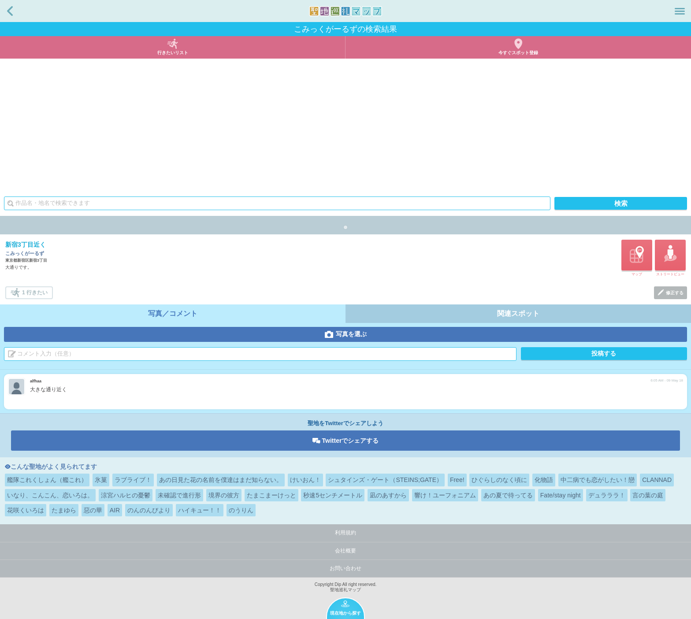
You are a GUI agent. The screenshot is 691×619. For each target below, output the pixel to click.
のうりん (241, 510)
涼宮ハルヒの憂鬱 (125, 495)
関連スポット (518, 313)
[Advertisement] (345, 124)
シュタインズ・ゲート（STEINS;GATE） (385, 479)
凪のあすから (388, 495)
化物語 (544, 479)
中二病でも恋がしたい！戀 (598, 479)
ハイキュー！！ (199, 510)
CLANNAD (657, 479)
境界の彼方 (223, 495)
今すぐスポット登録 (518, 52)
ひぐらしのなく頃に (499, 479)
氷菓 (101, 479)
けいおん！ (305, 479)
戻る (10, 11)
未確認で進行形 (179, 495)
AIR (115, 510)
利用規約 (345, 533)
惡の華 (93, 510)
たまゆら (64, 510)
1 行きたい (35, 292)
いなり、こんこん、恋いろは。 (50, 495)
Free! (457, 479)
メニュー (680, 11)
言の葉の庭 (647, 495)
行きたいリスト (172, 52)
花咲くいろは (25, 510)
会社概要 (345, 551)
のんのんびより (149, 510)
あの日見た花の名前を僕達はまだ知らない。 (220, 479)
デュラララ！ (606, 495)
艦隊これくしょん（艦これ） (47, 479)
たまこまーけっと (271, 495)
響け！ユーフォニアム (445, 495)
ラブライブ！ (133, 479)
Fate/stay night (560, 495)
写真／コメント (172, 313)
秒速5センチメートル (332, 495)
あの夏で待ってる (508, 495)
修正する (675, 292)
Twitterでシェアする (350, 440)
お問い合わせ (345, 568)
